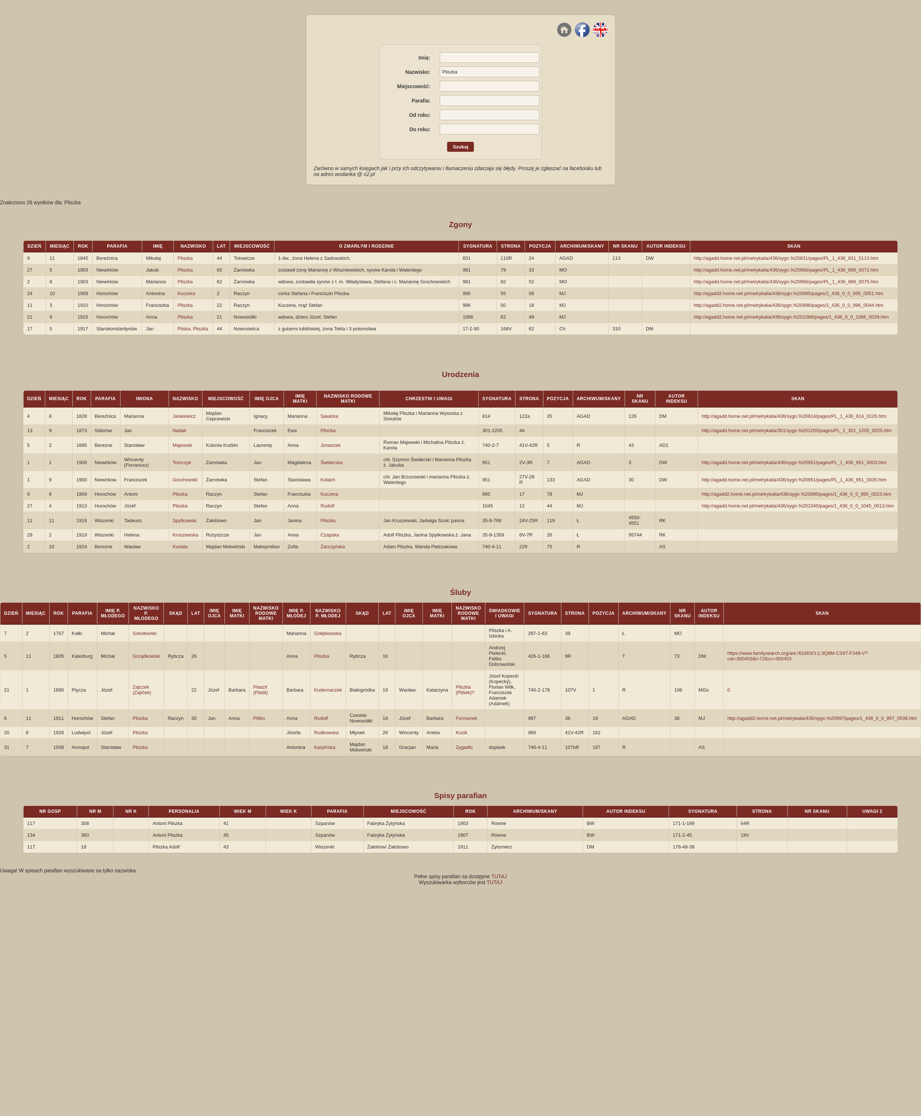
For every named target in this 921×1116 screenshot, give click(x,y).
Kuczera (186, 293)
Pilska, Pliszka (192, 328)
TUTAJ (499, 876)
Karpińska (324, 747)
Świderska (331, 462)
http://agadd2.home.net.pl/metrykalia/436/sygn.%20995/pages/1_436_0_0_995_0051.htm (789, 293)
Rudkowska (326, 732)
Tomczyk (182, 462)
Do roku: (420, 129)
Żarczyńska (332, 546)
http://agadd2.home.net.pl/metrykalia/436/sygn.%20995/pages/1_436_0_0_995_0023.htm (796, 494)
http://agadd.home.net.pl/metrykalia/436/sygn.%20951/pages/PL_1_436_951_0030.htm (794, 479)
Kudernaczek (328, 690)
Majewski (182, 445)
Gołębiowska (327, 633)
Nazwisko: (417, 72)
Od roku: (419, 115)
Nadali (179, 430)
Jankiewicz (184, 416)
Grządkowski (146, 656)
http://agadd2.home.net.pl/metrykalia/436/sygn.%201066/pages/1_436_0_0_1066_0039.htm (791, 317)
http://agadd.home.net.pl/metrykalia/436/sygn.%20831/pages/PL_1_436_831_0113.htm (786, 258)
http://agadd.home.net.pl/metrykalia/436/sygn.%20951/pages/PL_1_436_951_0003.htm (794, 462)
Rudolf (327, 506)
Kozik (461, 732)
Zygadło (464, 747)
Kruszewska (185, 535)
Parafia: (420, 101)
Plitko (259, 718)
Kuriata (180, 546)
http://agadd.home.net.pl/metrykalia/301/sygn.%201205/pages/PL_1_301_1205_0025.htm (797, 430)
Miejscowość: (414, 86)
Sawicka (329, 416)
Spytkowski (185, 520)
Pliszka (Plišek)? (465, 689)
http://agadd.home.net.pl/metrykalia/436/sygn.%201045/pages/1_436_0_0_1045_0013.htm (798, 506)
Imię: (424, 58)
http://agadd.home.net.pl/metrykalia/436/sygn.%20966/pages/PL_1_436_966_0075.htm (786, 281)
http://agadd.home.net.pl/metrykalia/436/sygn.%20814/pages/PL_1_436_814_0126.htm (794, 416)
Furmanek (466, 718)
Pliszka (185, 258)
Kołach (327, 479)
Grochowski (185, 479)
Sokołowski (145, 633)
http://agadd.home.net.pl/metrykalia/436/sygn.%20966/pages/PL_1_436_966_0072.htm (786, 270)
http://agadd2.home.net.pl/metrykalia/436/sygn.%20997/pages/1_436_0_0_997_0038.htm (822, 718)
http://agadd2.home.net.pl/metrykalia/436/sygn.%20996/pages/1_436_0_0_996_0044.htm (789, 305)
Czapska (329, 535)
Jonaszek (330, 445)
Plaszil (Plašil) (260, 689)
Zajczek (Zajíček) (142, 689)
